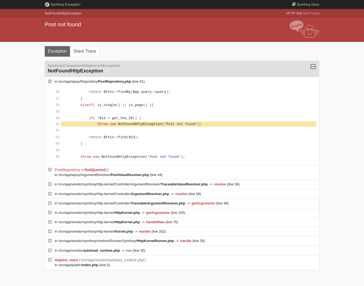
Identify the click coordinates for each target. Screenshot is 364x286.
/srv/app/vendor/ (89, 250)
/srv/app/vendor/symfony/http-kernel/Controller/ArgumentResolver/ (133, 184)
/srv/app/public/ (78, 265)
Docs (305, 4)
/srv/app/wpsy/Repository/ (95, 81)
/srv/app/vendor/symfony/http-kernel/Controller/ (114, 194)
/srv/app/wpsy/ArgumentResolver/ (104, 175)
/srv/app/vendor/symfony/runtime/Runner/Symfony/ (116, 241)
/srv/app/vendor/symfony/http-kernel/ (99, 213)
